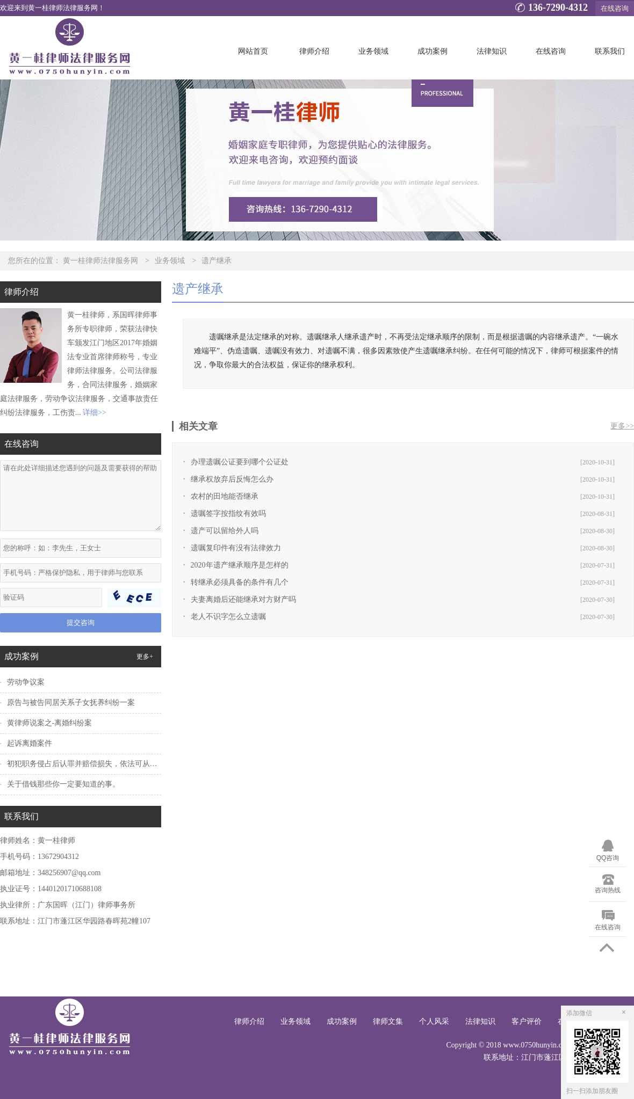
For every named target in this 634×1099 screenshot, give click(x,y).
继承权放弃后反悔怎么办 (232, 479)
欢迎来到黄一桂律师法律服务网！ (52, 8)
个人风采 (434, 1021)
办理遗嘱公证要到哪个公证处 (240, 462)
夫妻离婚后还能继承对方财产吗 (243, 599)
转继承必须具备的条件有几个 (240, 582)
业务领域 (373, 51)
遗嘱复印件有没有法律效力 (236, 548)
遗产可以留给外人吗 (224, 531)
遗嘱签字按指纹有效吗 (228, 514)
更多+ (144, 656)
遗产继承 (216, 261)
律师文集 (388, 1021)
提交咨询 (81, 622)
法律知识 (492, 51)
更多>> (622, 426)
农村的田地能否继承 (224, 496)
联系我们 (610, 51)
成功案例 (432, 51)
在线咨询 (615, 8)
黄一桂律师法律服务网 (100, 261)
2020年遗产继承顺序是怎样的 (240, 565)
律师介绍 (314, 51)
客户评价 (526, 1021)
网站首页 (253, 51)
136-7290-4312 (550, 9)
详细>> (94, 413)
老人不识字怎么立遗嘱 (228, 617)
